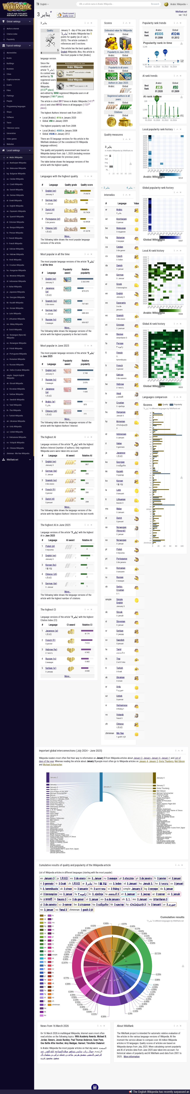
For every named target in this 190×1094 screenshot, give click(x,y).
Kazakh (119, 471)
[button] (85, 23)
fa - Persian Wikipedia (15, 233)
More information (132, 1056)
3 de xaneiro (49, 904)
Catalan (119, 246)
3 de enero (80, 878)
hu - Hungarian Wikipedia (16, 270)
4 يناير (131, 187)
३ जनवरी (47, 899)
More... (67, 236)
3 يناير (64, 33)
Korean (119, 480)
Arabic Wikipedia (176, 4)
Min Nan (120, 733)
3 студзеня (84, 904)
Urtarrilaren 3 (160, 899)
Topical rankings (16, 45)
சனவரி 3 (114, 894)
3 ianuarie (82, 888)
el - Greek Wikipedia (14, 200)
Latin (118, 490)
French (119, 365)
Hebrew (120, 384)
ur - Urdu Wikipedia (14, 426)
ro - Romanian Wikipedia (16, 359)
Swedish (120, 640)
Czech (119, 256)
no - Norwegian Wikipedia (16, 343)
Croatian (120, 402)
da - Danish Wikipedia (15, 190)
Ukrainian (120, 677)
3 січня (68, 888)
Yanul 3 (63, 909)
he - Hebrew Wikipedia (15, 254)
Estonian (120, 324)
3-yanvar (67, 904)
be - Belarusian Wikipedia (16, 168)
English (42, 4)
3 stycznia (128, 878)
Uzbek (119, 695)
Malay (119, 508)
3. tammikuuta (50, 888)
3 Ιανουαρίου (50, 894)
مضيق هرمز (80, 1054)
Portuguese (121, 558)
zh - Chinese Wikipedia (15, 448)
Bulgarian (120, 237)
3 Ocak (62, 883)
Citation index (12, 34)
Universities (11, 133)
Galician (119, 374)
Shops (9, 112)
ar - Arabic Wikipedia (14, 157)
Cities (9, 74)
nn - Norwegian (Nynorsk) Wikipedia (16, 336)
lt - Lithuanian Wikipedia (16, 319)
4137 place (47, 89)
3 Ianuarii (156, 904)
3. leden (117, 883)
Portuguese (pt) (52, 219)
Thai (118, 658)
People (9, 101)
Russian (119, 577)
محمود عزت (47, 1058)
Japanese (120, 452)
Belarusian (121, 228)
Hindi (118, 393)
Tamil (118, 649)
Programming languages (16, 106)
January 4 (155, 758)
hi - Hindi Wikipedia (14, 260)
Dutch (119, 518)
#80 (175, 87)
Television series (13, 128)
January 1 (165, 758)
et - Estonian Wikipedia (15, 222)
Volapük (120, 714)
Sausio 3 (61, 899)
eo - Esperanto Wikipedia (16, 211)
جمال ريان (88, 1051)
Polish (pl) (50, 546)
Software (10, 117)
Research (155, 4)
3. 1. (128, 899)
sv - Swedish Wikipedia (15, 399)
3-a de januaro (112, 899)
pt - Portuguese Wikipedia (17, 354)
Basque (119, 334)
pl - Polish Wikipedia (14, 348)
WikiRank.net (17, 459)
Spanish (120, 315)
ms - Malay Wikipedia (15, 324)
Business (10, 69)
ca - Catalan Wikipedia (15, 179)
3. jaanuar (130, 894)
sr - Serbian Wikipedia (15, 394)
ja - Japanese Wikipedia (16, 292)
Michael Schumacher (52, 764)
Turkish (119, 668)
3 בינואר (163, 883)
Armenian (120, 421)
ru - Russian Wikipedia (15, 365)
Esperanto (121, 302)
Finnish (119, 352)
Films (9, 90)
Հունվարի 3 (138, 904)
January (146, 758)
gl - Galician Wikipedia (15, 249)
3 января (112, 878)
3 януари (153, 888)
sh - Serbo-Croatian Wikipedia (18, 370)
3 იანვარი (102, 904)
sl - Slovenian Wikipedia (16, 389)
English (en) (50, 190)
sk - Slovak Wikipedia (15, 383)
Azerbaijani (121, 219)
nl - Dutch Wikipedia (14, 329)
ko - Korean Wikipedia (15, 308)
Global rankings (16, 21)
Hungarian (120, 412)
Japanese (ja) (51, 630)
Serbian (119, 630)
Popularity (11, 39)
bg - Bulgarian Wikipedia (16, 173)
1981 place (57, 96)
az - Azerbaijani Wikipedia (16, 163)
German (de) (51, 200)
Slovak (119, 612)
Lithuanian (120, 499)
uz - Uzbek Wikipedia (15, 432)
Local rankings (16, 150)
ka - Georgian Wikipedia (16, 297)
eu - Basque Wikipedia (15, 227)
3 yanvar (160, 894)
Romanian (120, 568)
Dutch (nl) (49, 209)
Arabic (119, 209)
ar (51, 11)
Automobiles (11, 53)
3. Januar (97, 878)
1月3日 (64, 878)
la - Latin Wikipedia (14, 313)
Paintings (10, 96)
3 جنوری (171, 904)
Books (9, 58)
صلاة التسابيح (61, 1051)
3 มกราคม (100, 888)
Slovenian (120, 621)
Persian (119, 343)
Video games (12, 139)
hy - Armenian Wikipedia (16, 276)
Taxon (9, 122)
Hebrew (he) (51, 649)
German (120, 274)
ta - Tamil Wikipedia (14, 405)
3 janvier (161, 878)
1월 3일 (102, 883)
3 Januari (132, 883)
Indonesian (121, 434)
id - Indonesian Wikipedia (16, 281)
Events (9, 85)
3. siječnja (97, 894)
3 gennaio (48, 883)
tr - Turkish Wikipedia (15, 416)
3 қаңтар (119, 904)
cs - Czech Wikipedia (15, 184)
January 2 (137, 758)
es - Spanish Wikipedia (15, 216)
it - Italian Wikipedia (14, 286)
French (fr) (50, 489)
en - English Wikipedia (15, 206)
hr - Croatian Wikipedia (15, 265)
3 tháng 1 (116, 888)
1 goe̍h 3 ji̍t (87, 909)
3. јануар (145, 894)
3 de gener (78, 899)
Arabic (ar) (50, 401)
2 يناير (105, 187)
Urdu (118, 686)
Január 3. (148, 883)
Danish (119, 265)
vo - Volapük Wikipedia (15, 442)
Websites (10, 144)
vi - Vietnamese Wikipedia (16, 437)
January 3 (49, 878)
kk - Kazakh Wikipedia (15, 303)
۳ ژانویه (82, 894)
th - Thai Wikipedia (14, 410)
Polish (119, 549)
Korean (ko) (50, 565)
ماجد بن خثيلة (66, 1054)
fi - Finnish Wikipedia (14, 238)
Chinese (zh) (51, 228)
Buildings (10, 63)
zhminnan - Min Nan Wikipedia (18, 453)
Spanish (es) (51, 301)
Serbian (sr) (50, 668)
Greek (119, 284)
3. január (175, 894)
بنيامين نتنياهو (75, 1051)
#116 (159, 87)
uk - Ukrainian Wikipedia (16, 421)
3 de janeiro (145, 878)
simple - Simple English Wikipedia (15, 376)
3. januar (168, 888)
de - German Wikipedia (15, 195)
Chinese (120, 723)
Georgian (120, 462)
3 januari (176, 878)
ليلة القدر (49, 1051)
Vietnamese (121, 705)
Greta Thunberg (166, 761)
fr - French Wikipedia (14, 243)
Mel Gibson (179, 761)
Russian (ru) (50, 319)
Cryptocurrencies (13, 79)
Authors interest (13, 29)
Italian (119, 443)
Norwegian (121, 540)
